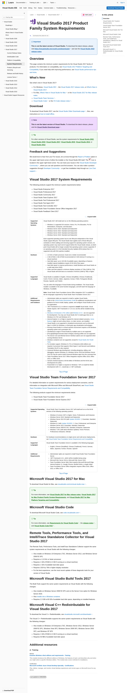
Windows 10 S (77, 313)
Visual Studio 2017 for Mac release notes (65, 494)
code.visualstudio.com (71, 513)
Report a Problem (84, 157)
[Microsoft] (3, 2)
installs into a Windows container (48, 596)
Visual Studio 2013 (83, 142)
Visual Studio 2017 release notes (72, 87)
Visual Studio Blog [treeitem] (11, 29)
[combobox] (13, 17)
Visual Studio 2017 (54, 15)
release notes (88, 523)
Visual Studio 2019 (38, 142)
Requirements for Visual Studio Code (64, 523)
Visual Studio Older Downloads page (72, 111)
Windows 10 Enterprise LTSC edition (58, 313)
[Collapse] (24, 13)
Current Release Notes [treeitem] (14, 53)
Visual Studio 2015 (68, 142)
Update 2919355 (75, 419)
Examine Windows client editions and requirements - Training (50, 655)
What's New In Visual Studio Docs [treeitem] (14, 34)
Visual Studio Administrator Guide (65, 300)
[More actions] (95, 14)
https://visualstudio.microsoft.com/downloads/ (52, 49)
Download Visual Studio (115, 8)
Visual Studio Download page (48, 127)
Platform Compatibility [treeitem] (14, 60)
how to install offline (47, 114)
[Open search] (118, 2)
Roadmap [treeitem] (9, 25)
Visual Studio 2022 (87, 139)
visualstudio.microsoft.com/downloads (77, 614)
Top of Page (63, 372)
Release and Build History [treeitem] (15, 73)
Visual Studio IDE (50, 87)
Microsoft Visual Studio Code (112, 34)
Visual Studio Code (40, 101)
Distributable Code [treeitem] (13, 56)
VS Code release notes (61, 101)
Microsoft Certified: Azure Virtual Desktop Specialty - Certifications (52, 665)
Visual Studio (41, 15)
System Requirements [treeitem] (14, 64)
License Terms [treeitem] (11, 77)
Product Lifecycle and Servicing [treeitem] (13, 69)
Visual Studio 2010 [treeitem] (11, 91)
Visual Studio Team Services (43, 98)
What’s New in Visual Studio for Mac (53, 93)
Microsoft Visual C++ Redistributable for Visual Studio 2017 (113, 51)
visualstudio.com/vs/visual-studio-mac (71, 484)
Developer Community (51, 168)
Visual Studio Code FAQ (43, 526)
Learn (32, 15)
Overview (106, 18)
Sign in (122, 2)
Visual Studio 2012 (38, 145)
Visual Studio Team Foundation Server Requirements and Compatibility (71, 439)
